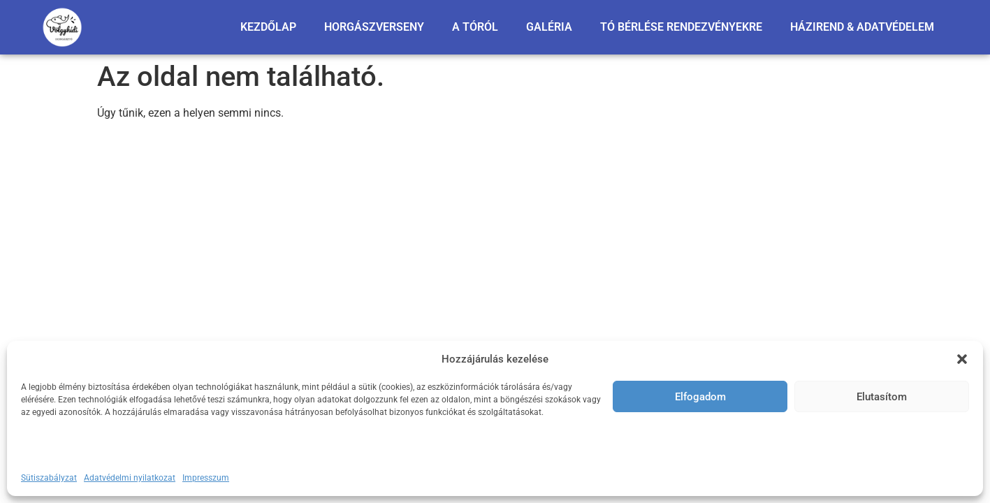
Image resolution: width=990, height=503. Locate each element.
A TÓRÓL (475, 27)
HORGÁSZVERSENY (374, 27)
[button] (962, 359)
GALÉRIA (549, 27)
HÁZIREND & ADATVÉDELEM (862, 27)
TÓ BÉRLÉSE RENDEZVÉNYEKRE (681, 27)
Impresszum (205, 478)
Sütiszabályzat (49, 478)
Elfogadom (700, 397)
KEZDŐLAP (268, 27)
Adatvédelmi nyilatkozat (129, 478)
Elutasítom (882, 397)
